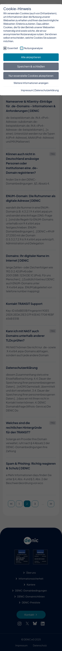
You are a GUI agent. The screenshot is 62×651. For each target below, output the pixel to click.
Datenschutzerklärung (47, 90)
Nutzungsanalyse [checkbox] (33, 48)
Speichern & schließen (31, 66)
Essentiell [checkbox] (12, 48)
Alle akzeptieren (31, 57)
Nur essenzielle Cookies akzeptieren (31, 75)
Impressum (27, 90)
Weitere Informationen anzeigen (31, 82)
